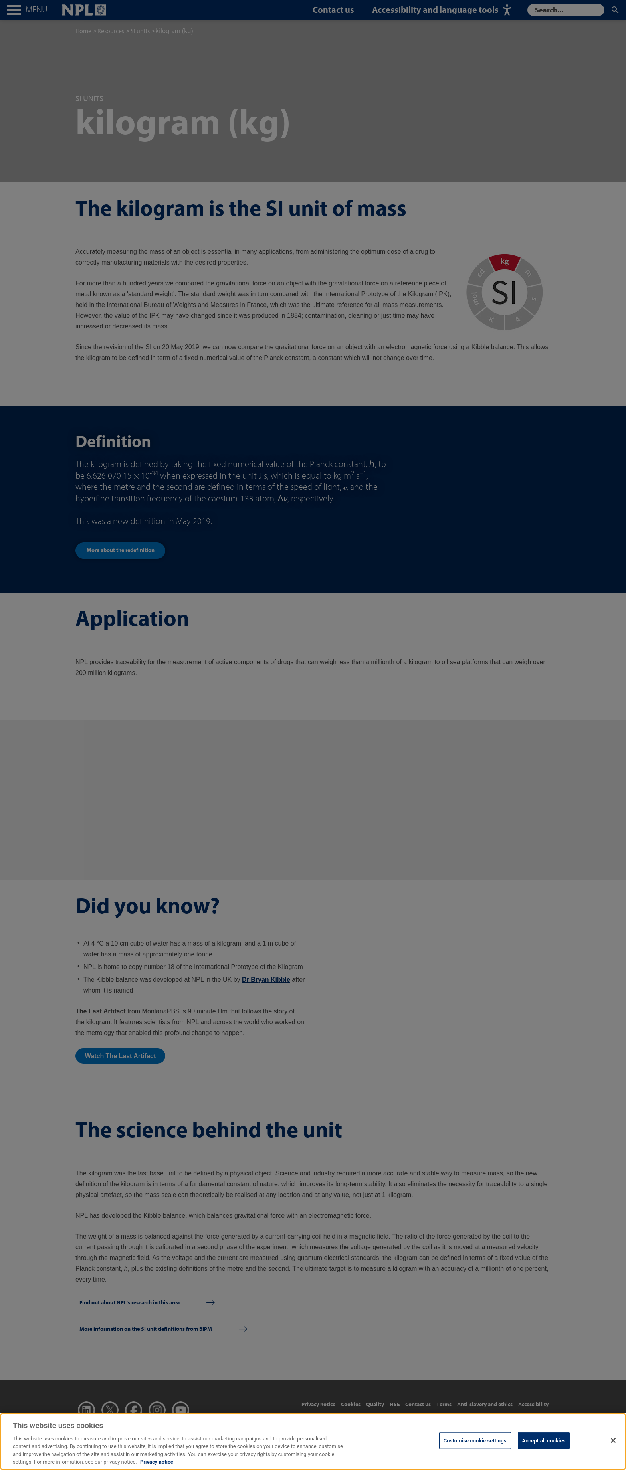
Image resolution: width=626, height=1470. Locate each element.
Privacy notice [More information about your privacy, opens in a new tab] (156, 1462)
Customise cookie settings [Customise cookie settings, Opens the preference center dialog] (475, 1441)
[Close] (613, 1440)
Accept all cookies (544, 1441)
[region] (313, 1441)
